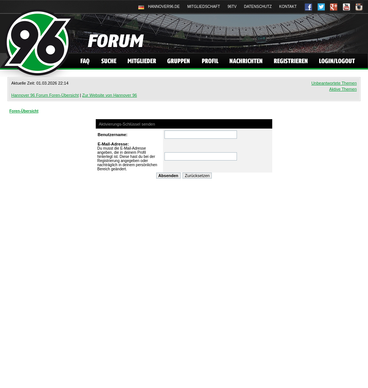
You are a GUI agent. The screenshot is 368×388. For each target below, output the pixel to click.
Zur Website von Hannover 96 (109, 95)
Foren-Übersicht (23, 111)
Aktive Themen (343, 89)
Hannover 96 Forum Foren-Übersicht (45, 95)
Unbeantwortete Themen (334, 83)
